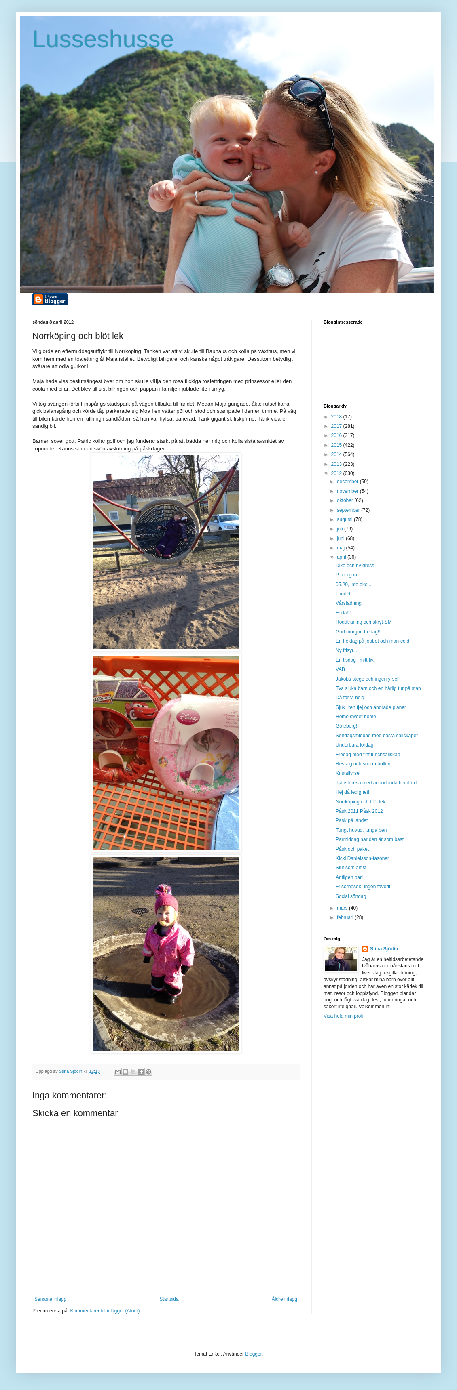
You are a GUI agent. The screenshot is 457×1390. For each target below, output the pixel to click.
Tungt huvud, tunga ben (361, 830)
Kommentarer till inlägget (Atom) (105, 1311)
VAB (340, 669)
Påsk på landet (352, 820)
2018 (337, 417)
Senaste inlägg (50, 1299)
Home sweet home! (356, 716)
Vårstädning (349, 603)
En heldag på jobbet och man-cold (372, 641)
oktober (345, 500)
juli (340, 529)
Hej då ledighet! (352, 792)
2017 (337, 426)
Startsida (168, 1299)
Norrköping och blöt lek (360, 802)
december (348, 481)
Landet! (344, 594)
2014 (337, 454)
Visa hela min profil (344, 1016)
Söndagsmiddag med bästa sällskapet (377, 735)
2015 (337, 445)
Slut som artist (351, 868)
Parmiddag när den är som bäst (370, 839)
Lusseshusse (103, 39)
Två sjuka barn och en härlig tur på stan (378, 688)
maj (341, 548)
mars (343, 908)
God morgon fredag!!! (359, 632)
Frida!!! (343, 613)
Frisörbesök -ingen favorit (363, 887)
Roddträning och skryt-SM (364, 622)
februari (346, 917)
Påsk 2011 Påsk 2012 (359, 811)
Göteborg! (346, 726)
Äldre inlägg (284, 1299)
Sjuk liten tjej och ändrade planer (371, 707)
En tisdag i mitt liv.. (356, 660)
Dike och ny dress (355, 565)
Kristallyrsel (348, 773)
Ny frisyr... (346, 650)
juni (341, 538)
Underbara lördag (354, 745)
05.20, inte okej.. (353, 584)
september (349, 510)
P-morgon (346, 575)
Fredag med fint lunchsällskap (368, 754)
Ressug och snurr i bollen (363, 764)
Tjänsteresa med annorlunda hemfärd (376, 783)
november (348, 491)
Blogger (253, 1354)
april (342, 557)
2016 (337, 435)
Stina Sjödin (384, 949)
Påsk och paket (352, 849)
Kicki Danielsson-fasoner (362, 858)
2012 (337, 473)
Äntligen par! (349, 877)
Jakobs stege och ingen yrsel (367, 679)
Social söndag (351, 896)
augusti (345, 519)
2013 (337, 464)
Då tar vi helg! (351, 697)
